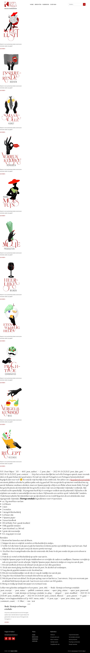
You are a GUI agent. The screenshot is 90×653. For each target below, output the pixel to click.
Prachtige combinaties (74, 642)
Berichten (38, 4)
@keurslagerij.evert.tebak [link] (79, 479)
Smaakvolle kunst (54, 637)
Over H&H (53, 4)
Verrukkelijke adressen (74, 637)
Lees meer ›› (7, 622)
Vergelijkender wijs (54, 644)
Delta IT (84, 651)
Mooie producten (73, 639)
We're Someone (74, 651)
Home (32, 4)
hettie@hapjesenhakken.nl (11, 634)
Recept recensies (73, 644)
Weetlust (52, 634)
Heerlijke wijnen (54, 642)
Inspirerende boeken (74, 634)
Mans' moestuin (54, 639)
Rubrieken (46, 4)
